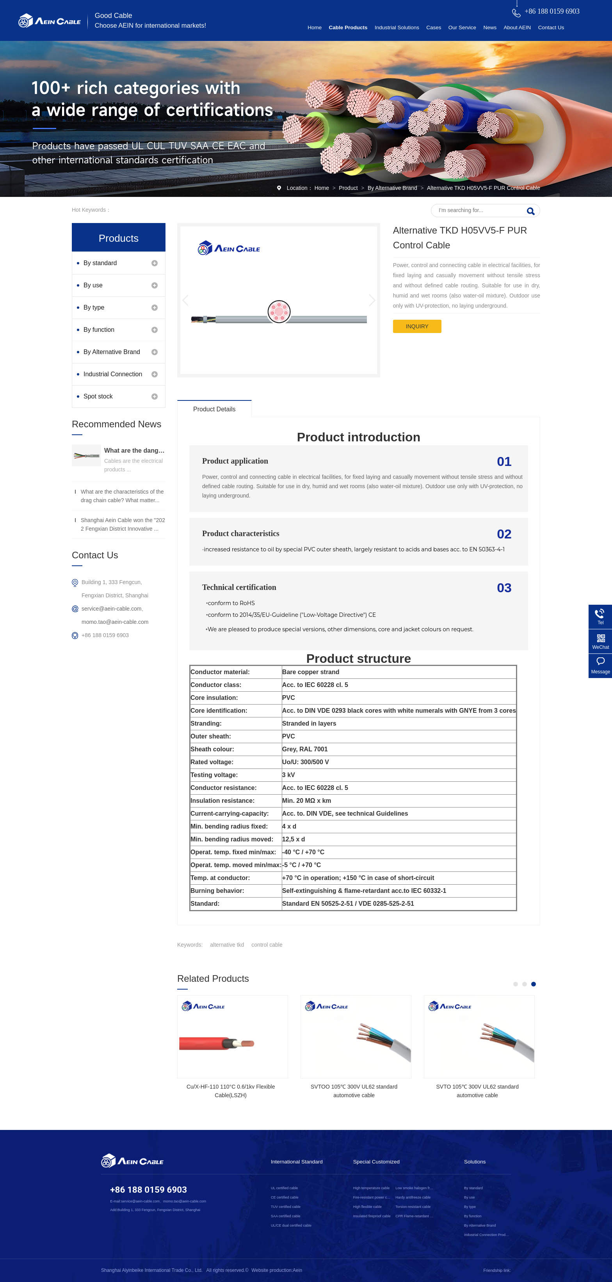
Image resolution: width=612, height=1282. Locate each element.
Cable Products (348, 27)
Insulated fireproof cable (372, 1216)
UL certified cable (284, 1188)
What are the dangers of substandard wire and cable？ (134, 450)
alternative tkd (227, 945)
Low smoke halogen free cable (414, 1188)
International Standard (297, 1162)
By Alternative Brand (393, 188)
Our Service (462, 27)
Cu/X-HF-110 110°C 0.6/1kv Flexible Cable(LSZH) (231, 1091)
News (489, 27)
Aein (297, 1270)
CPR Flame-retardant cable (414, 1216)
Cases (433, 27)
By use (93, 285)
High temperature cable (371, 1188)
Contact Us (551, 27)
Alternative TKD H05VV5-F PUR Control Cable (483, 188)
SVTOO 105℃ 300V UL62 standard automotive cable (354, 1091)
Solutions (475, 1162)
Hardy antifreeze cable (413, 1197)
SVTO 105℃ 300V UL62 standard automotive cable (477, 1091)
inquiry (417, 326)
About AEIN (517, 27)
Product (349, 188)
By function (99, 329)
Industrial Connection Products (113, 378)
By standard (100, 263)
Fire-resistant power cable (372, 1197)
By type (94, 307)
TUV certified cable (286, 1207)
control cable (266, 945)
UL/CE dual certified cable (291, 1225)
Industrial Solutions (397, 27)
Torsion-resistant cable (413, 1207)
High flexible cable (367, 1207)
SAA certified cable (286, 1216)
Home (315, 27)
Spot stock (98, 396)
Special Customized (376, 1162)
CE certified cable (285, 1197)
